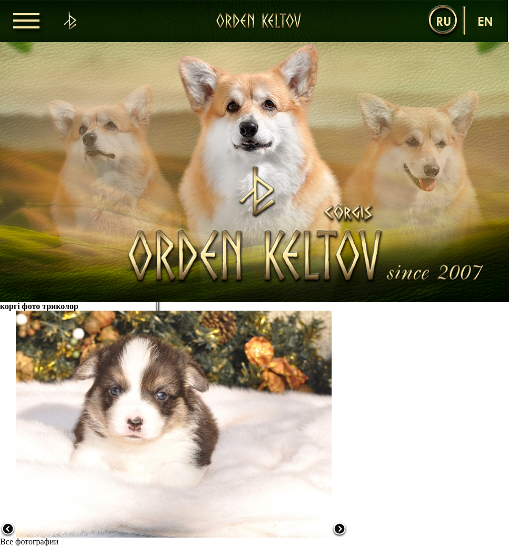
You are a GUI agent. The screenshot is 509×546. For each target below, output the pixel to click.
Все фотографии (29, 541)
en (485, 20)
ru (443, 20)
